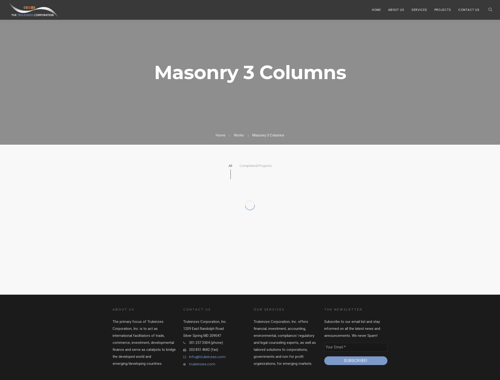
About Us (396, 10)
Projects (442, 10)
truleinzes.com (202, 363)
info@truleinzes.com (207, 356)
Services (419, 10)
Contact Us (469, 10)
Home (376, 10)
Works (239, 135)
